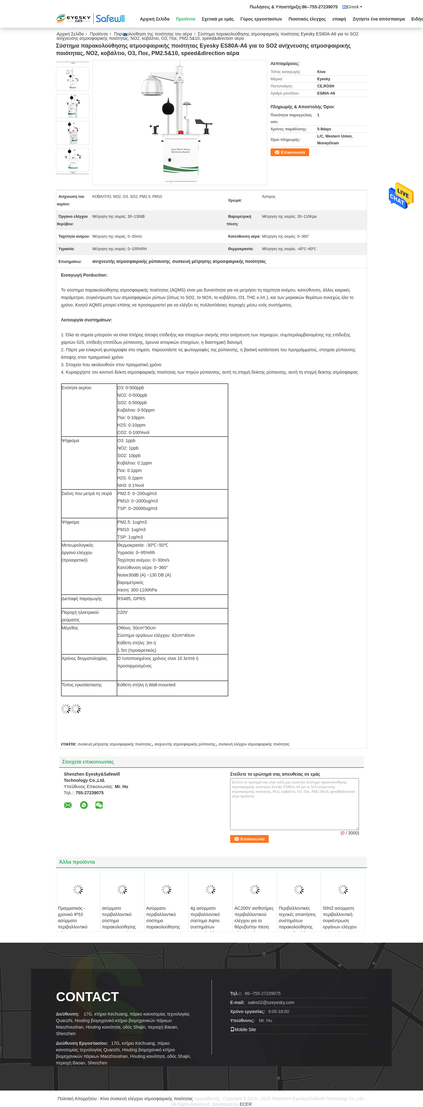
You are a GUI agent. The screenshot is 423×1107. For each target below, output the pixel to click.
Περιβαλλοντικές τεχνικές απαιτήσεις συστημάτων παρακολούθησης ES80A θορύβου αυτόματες (297, 924)
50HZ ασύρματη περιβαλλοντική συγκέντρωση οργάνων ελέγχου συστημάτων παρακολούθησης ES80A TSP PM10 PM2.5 (340, 930)
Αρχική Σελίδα (155, 18)
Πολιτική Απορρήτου (77, 1098)
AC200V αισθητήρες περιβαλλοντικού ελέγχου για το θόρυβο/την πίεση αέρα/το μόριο (254, 921)
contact (87, 996)
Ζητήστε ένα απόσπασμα (379, 18)
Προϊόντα (185, 18)
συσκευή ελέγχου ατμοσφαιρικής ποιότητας (254, 744)
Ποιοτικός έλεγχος (307, 18)
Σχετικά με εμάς (218, 18)
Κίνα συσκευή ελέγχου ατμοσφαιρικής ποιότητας (146, 1098)
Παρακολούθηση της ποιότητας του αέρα (153, 34)
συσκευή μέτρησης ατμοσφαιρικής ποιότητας (114, 744)
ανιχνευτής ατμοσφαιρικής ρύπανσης (185, 744)
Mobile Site (243, 1029)
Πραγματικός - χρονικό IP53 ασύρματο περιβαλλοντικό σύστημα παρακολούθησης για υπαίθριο (75, 927)
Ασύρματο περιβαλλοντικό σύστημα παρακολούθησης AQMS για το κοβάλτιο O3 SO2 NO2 (163, 927)
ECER (246, 1104)
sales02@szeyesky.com (271, 1002)
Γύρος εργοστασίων (261, 18)
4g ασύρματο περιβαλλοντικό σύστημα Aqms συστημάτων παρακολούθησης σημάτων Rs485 (207, 924)
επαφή (339, 18)
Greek (354, 7)
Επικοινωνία (293, 152)
